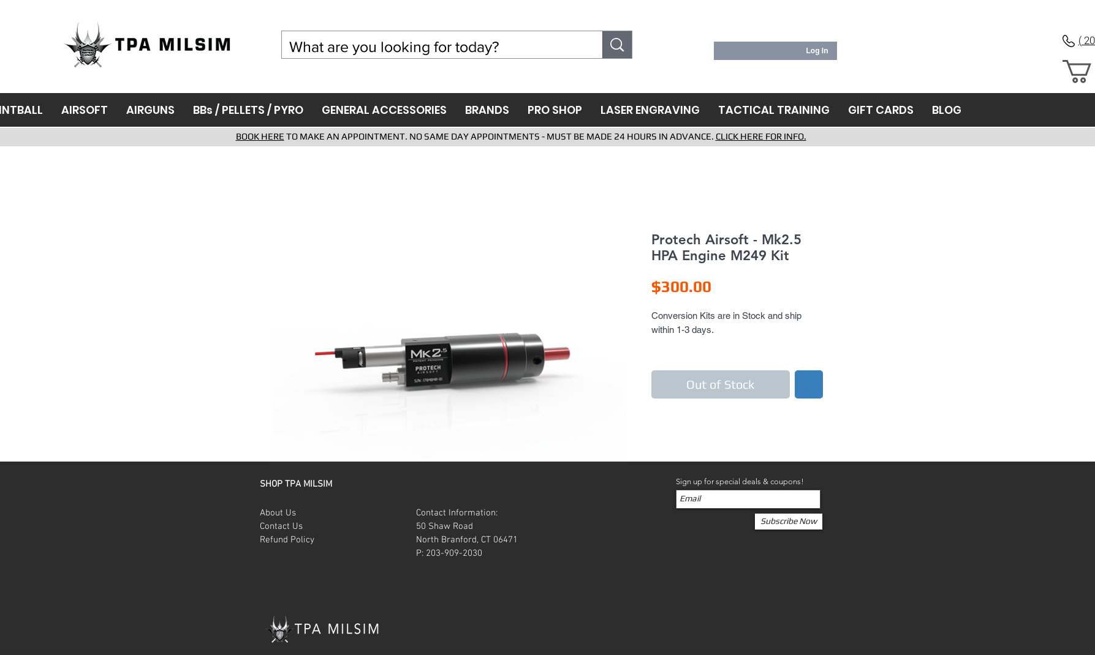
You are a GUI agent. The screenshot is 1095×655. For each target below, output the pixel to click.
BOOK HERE (260, 136)
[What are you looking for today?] (433, 46)
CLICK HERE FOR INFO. (761, 136)
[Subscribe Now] (788, 522)
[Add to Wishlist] (809, 384)
